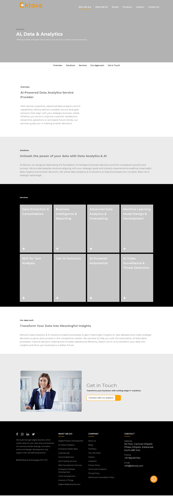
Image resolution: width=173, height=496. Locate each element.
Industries (92, 462)
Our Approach (98, 66)
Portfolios (92, 449)
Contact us (153, 5)
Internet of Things (65, 481)
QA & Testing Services (67, 462)
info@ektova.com (133, 466)
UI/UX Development (66, 477)
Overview (55, 66)
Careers (140, 5)
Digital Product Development (70, 441)
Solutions (69, 66)
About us (92, 441)
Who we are (85, 5)
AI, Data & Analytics (66, 445)
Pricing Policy (94, 474)
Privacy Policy (94, 466)
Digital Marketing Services (69, 485)
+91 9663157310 (132, 458)
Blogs (90, 445)
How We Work (94, 453)
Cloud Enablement (66, 457)
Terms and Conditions (97, 470)
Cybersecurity (64, 453)
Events (115, 5)
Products (127, 5)
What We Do (101, 5)
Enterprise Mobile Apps (68, 449)
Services (83, 66)
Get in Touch (116, 66)
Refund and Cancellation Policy (101, 478)
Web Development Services (70, 466)
